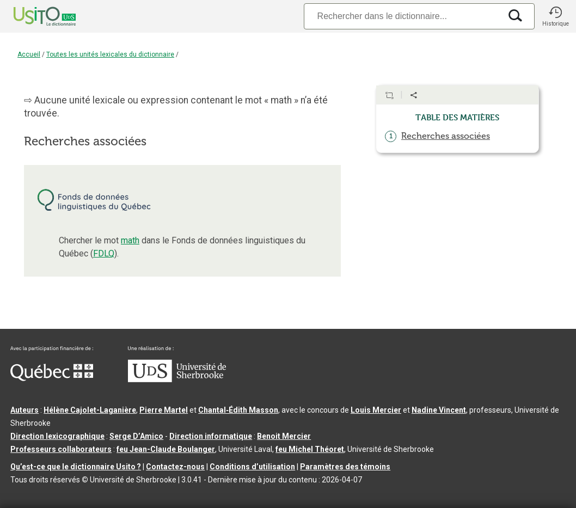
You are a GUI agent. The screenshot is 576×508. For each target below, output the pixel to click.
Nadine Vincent (439, 410)
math (130, 240)
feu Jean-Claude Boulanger (166, 449)
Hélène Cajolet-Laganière (90, 410)
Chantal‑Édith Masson (238, 410)
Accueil (28, 54)
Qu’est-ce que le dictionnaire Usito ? (75, 466)
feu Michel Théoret (309, 449)
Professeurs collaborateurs (61, 449)
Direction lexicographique (57, 436)
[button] (555, 16)
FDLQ (103, 253)
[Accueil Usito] (32, 16)
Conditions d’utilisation (252, 466)
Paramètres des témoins (345, 466)
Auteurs (24, 410)
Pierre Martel (163, 410)
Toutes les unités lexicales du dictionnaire (110, 54)
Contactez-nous (175, 466)
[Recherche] (402, 16)
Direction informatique (210, 436)
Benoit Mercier (284, 436)
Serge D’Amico (136, 436)
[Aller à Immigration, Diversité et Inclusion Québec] (51, 378)
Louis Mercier (376, 410)
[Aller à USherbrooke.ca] (177, 379)
